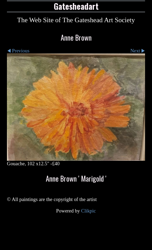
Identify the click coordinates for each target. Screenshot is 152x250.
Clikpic (88, 211)
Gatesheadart (76, 6)
